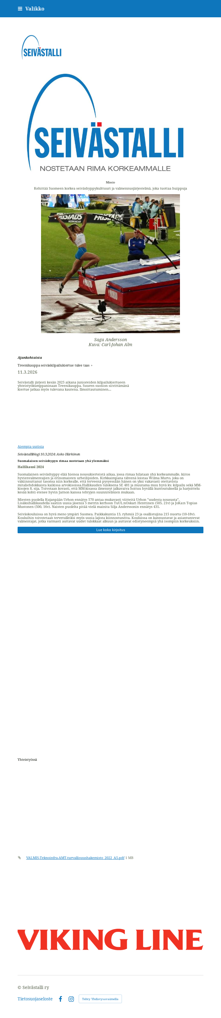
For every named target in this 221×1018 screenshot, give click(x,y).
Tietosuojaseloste (35, 999)
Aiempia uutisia (31, 446)
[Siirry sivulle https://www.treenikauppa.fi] (110, 778)
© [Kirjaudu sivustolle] (20, 987)
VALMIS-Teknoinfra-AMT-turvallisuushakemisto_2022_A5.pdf (75, 857)
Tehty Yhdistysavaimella (100, 999)
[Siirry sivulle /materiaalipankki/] (110, 824)
